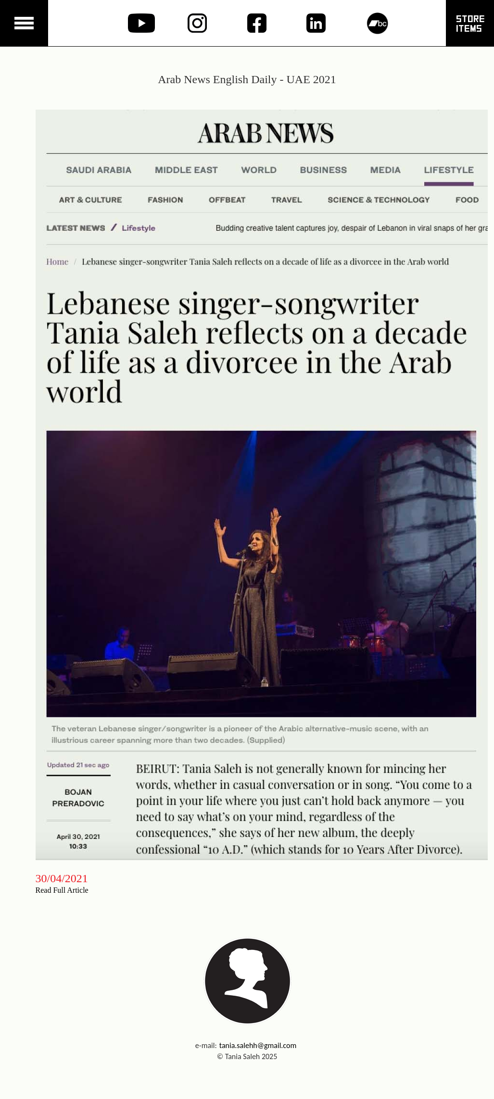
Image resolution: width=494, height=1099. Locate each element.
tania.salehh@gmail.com (258, 1045)
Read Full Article (62, 890)
